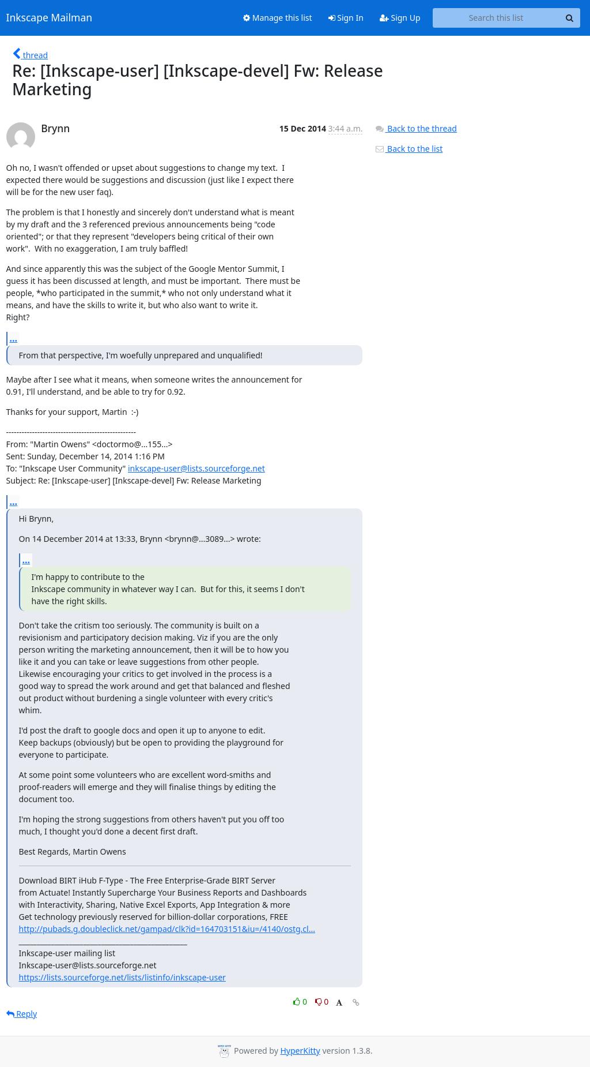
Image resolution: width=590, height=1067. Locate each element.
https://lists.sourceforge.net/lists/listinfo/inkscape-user (122, 977)
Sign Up (400, 17)
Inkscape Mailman (49, 18)
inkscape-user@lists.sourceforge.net (196, 468)
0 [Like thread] (301, 1001)
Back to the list (408, 148)
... (14, 338)
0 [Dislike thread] (322, 1001)
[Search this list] (496, 18)
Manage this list (277, 17)
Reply (21, 1013)
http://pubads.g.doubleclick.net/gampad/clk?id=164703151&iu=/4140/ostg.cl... (167, 928)
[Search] (569, 18)
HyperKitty (300, 1050)
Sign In (346, 17)
